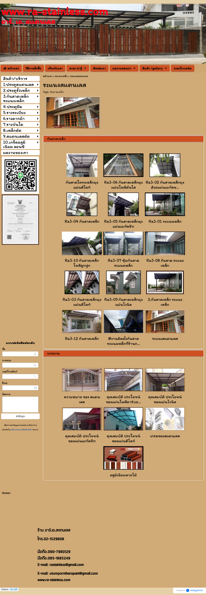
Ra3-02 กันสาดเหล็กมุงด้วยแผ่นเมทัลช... (165, 185)
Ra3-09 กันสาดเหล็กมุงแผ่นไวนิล (123, 302)
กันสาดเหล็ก (57, 92)
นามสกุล (6, 360)
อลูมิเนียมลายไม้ (123, 474)
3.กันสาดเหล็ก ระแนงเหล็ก (165, 302)
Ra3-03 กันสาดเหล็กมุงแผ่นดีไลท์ (82, 302)
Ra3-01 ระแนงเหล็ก (165, 221)
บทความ (53, 353)
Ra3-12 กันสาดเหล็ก (82, 338)
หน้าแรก (47, 76)
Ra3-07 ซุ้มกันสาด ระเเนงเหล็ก (123, 263)
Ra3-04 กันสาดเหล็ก (82, 221)
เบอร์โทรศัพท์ (9, 371)
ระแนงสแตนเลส (165, 338)
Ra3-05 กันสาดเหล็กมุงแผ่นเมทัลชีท (123, 224)
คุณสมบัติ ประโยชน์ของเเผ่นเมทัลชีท (82, 438)
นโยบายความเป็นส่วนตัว (21, 429)
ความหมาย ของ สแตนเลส (82, 399)
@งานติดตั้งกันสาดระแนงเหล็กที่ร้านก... (123, 341)
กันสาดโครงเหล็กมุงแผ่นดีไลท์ (82, 185)
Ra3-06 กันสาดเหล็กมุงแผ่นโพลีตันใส (123, 185)
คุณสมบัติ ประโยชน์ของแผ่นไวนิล (165, 399)
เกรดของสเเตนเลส (165, 435)
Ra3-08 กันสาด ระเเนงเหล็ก (165, 263)
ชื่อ (3, 349)
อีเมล (4, 383)
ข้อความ (6, 394)
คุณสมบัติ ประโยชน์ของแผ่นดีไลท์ (123, 438)
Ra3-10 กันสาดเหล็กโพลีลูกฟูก (82, 263)
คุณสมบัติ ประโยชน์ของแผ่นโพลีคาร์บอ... (123, 399)
